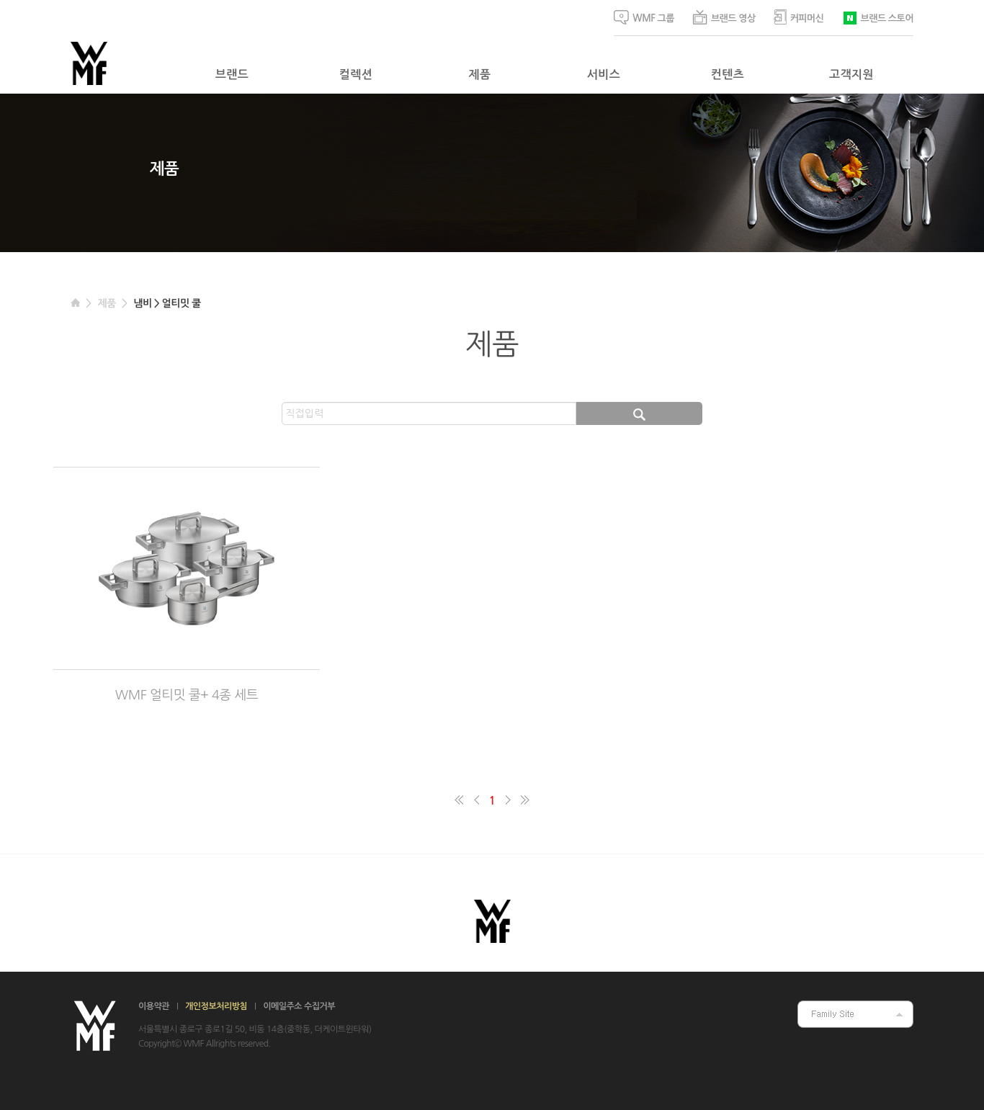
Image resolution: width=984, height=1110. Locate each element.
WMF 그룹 (644, 17)
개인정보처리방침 (216, 1006)
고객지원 (851, 74)
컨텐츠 (727, 74)
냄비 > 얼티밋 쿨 (166, 303)
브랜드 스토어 (877, 16)
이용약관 (153, 1006)
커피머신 (799, 16)
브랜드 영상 (724, 17)
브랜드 (232, 74)
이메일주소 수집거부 (299, 1006)
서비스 (603, 74)
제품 (480, 74)
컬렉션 (355, 74)
